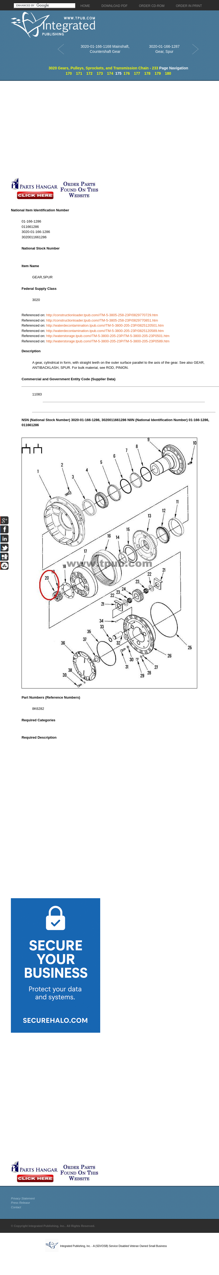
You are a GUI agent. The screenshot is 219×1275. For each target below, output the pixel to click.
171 (79, 73)
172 (89, 73)
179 (158, 73)
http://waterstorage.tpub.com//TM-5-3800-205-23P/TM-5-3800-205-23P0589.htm (108, 341)
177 (137, 73)
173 (100, 73)
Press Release (20, 1202)
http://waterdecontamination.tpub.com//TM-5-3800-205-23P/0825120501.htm (105, 325)
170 (69, 73)
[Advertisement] (63, 129)
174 (110, 73)
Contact (16, 1207)
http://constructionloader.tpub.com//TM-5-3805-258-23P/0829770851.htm (102, 320)
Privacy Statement (23, 1198)
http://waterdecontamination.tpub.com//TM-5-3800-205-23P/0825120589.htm (105, 331)
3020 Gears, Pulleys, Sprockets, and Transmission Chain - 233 (103, 68)
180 (168, 73)
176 (127, 73)
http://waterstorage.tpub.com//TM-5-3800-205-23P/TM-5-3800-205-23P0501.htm (108, 336)
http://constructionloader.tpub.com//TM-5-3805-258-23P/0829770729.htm (102, 315)
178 (147, 73)
